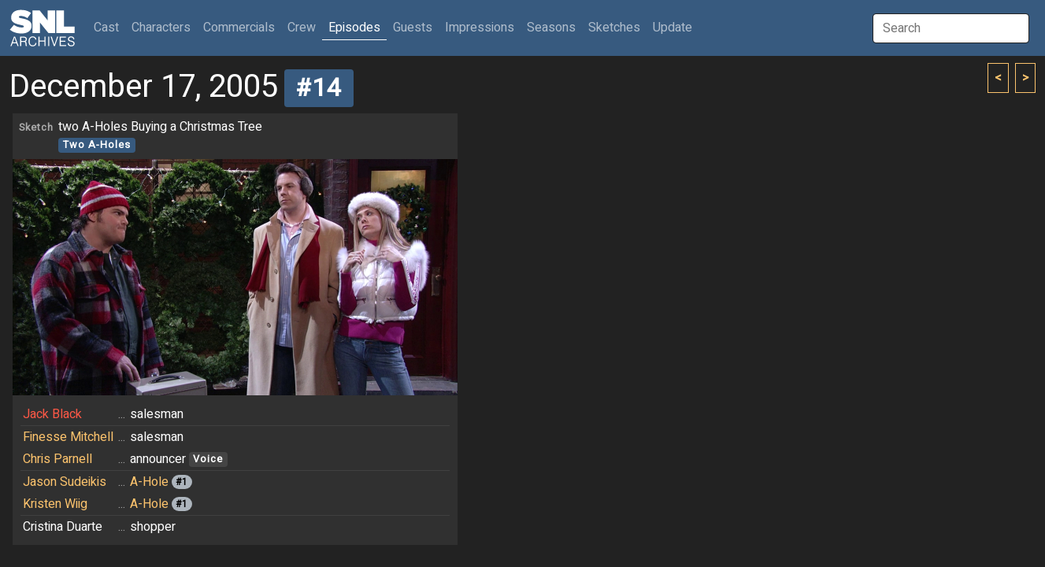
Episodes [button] (354, 27)
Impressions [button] (479, 27)
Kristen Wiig (55, 504)
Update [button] (672, 27)
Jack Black (52, 414)
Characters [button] (161, 27)
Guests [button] (412, 27)
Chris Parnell (57, 459)
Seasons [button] (551, 27)
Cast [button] (109, 27)
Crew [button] (301, 27)
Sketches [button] (614, 27)
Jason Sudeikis (64, 481)
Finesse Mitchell (68, 437)
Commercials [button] (239, 27)
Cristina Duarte (62, 526)
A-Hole (149, 481)
